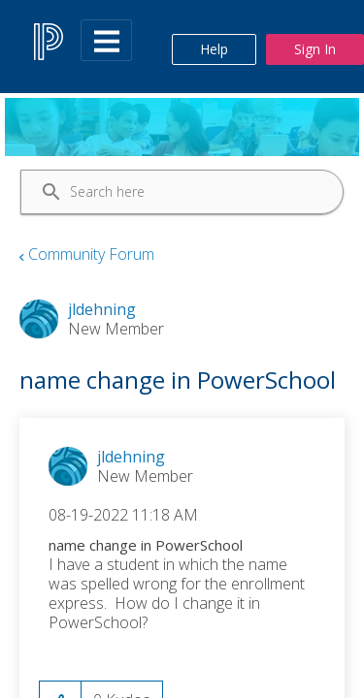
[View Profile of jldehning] (131, 456)
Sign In (315, 49)
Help (214, 49)
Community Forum (91, 254)
